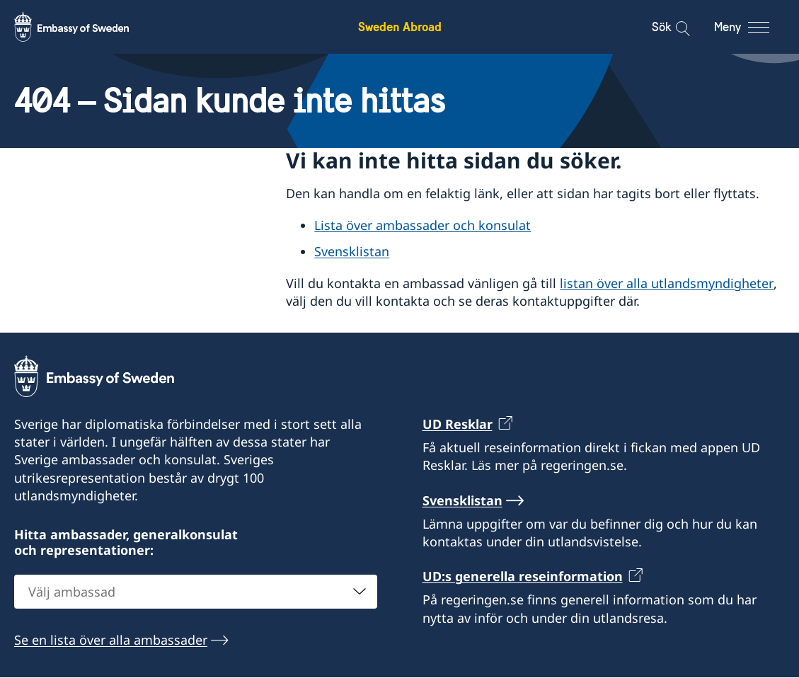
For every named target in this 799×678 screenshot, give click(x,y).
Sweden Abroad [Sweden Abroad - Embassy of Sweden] (400, 26)
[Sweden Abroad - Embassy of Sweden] (85, 27)
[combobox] (195, 592)
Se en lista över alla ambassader (110, 640)
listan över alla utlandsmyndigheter (667, 283)
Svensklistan (351, 251)
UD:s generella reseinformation (523, 576)
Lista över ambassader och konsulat (422, 225)
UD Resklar (458, 423)
